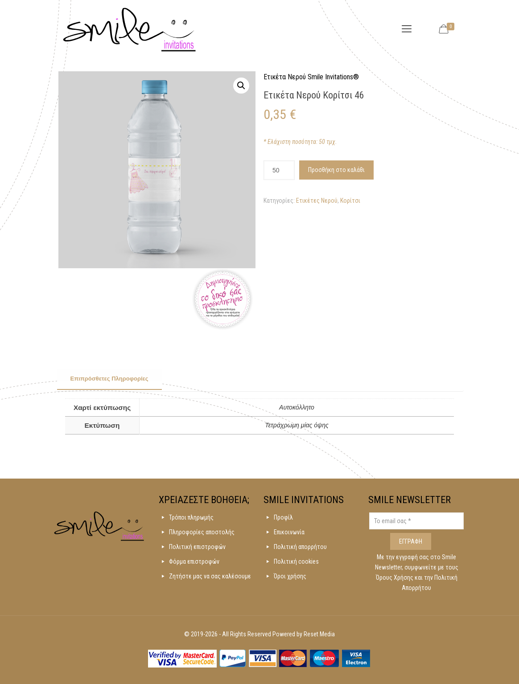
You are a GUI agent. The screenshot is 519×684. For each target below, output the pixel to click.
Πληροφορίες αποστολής (202, 532)
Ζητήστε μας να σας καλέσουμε (210, 576)
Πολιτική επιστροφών (197, 546)
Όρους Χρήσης (395, 577)
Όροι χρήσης (290, 576)
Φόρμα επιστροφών (194, 561)
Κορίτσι (350, 200)
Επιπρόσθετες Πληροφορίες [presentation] (109, 378)
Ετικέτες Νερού (317, 200)
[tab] (109, 379)
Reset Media (319, 634)
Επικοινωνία (289, 532)
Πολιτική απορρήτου (300, 546)
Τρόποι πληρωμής (191, 517)
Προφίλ (283, 517)
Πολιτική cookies (296, 561)
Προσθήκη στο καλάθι (336, 169)
